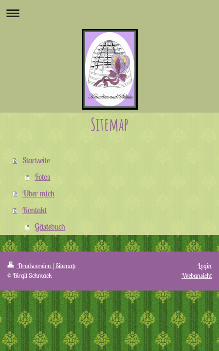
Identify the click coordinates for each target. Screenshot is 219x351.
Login (205, 265)
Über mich (38, 193)
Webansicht (197, 275)
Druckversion (30, 265)
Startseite (36, 160)
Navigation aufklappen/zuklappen (109, 12)
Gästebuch (50, 226)
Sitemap (65, 265)
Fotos (42, 177)
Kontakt (34, 210)
